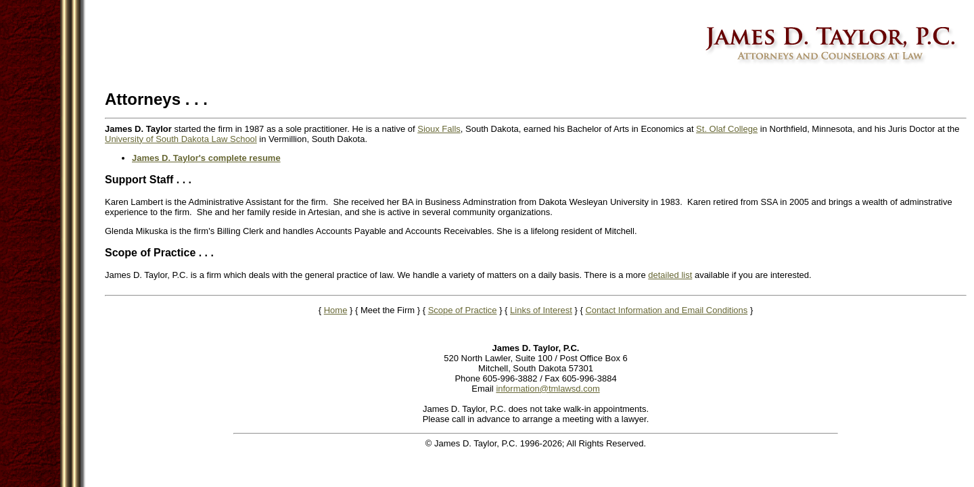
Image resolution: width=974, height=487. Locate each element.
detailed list (670, 275)
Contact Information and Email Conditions (666, 310)
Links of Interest (541, 310)
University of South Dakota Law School (181, 139)
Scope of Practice (462, 310)
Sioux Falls (439, 129)
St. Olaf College (727, 129)
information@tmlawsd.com (547, 389)
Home (336, 310)
